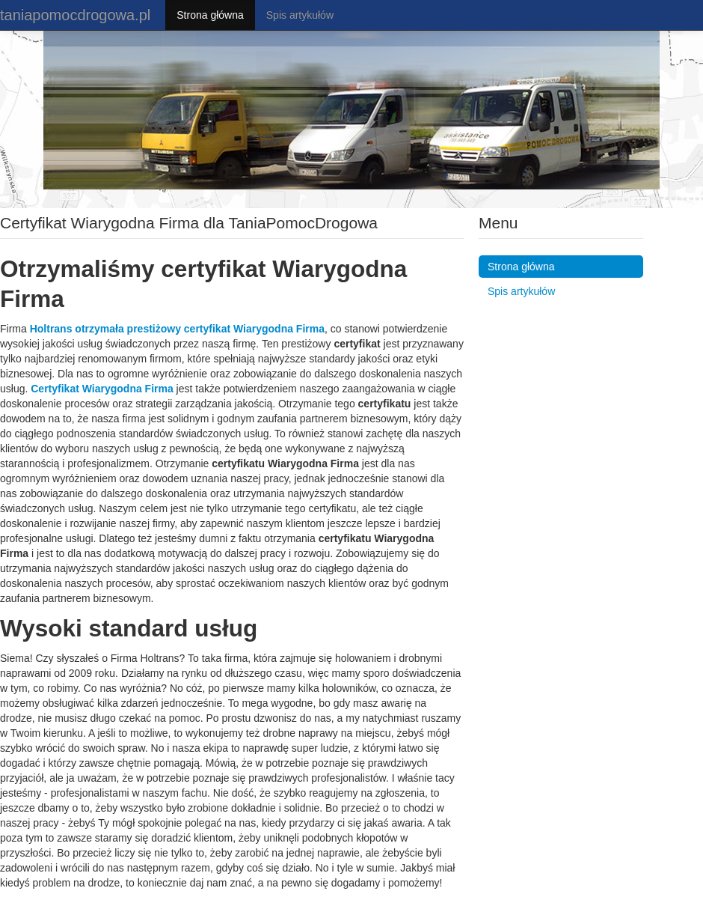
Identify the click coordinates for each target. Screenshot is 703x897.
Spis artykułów (300, 15)
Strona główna (210, 15)
